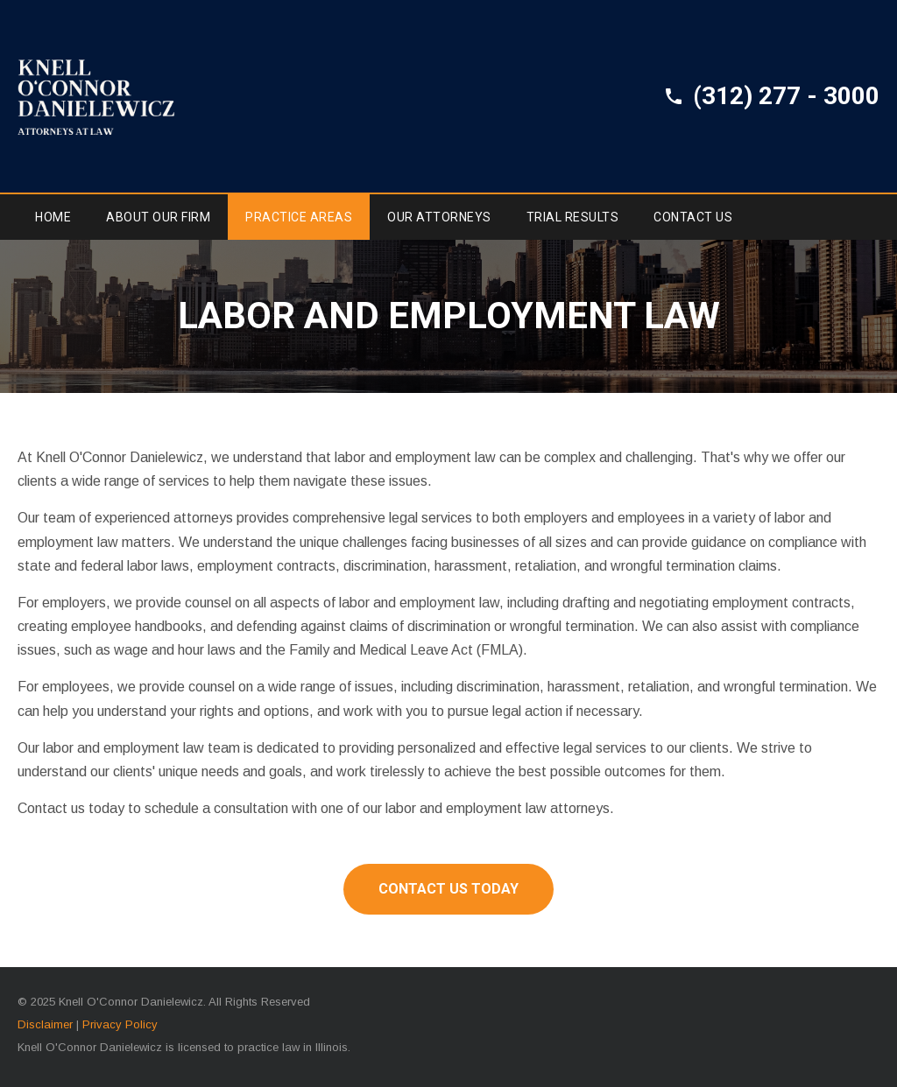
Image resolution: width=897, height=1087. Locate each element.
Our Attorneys (439, 217)
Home (53, 217)
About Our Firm (158, 217)
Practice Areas (298, 217)
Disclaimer (45, 1024)
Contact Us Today (448, 888)
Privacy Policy (120, 1024)
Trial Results (572, 217)
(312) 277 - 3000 (786, 95)
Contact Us (692, 217)
